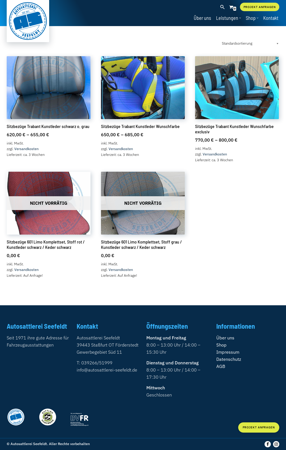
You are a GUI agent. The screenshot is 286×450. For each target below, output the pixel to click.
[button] (240, 18)
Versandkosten (26, 149)
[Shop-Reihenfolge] (249, 43)
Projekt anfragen (260, 7)
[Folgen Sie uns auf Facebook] (268, 444)
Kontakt (270, 18)
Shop (221, 345)
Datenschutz (228, 359)
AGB (220, 366)
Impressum (227, 352)
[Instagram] (276, 444)
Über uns (202, 18)
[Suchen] (222, 7)
